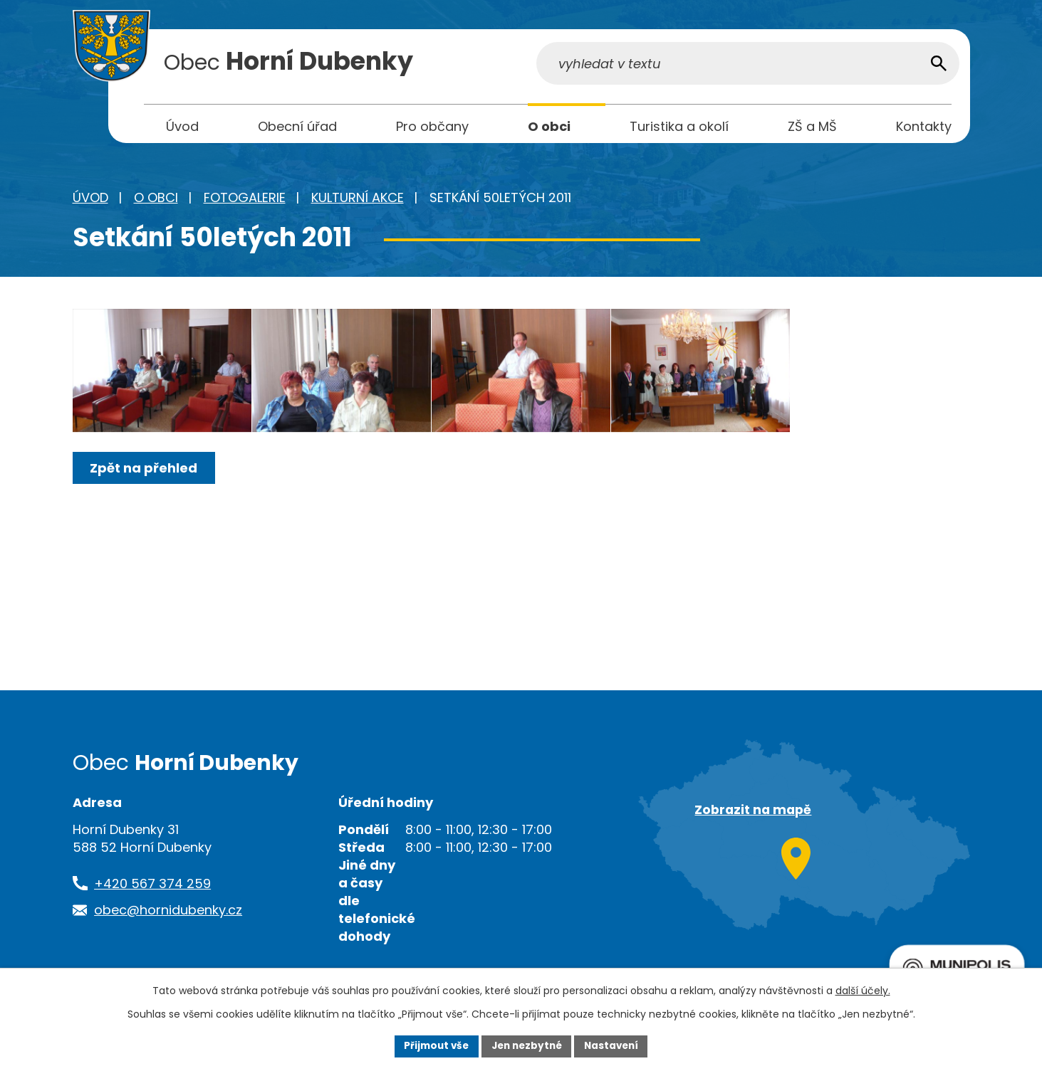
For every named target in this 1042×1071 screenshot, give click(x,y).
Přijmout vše (433, 1045)
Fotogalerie (245, 201)
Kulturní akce (357, 201)
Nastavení (615, 1045)
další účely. (862, 990)
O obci (156, 201)
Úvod (90, 201)
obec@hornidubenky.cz (168, 913)
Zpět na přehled (145, 491)
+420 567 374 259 (152, 887)
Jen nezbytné (526, 1045)
